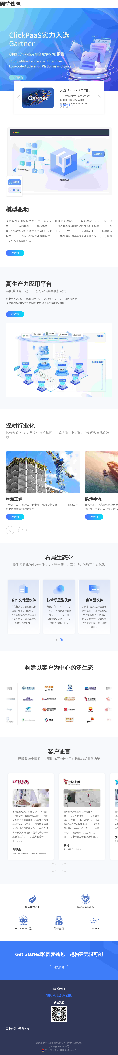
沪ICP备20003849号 (59, 1046)
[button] (18, 97)
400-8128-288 (59, 995)
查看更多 (15, 258)
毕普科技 (24, 1028)
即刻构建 (95, 5)
